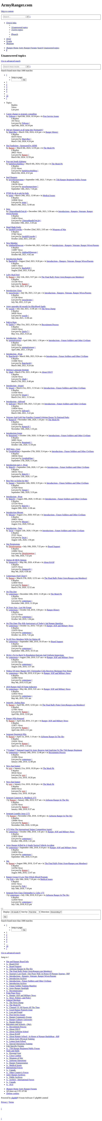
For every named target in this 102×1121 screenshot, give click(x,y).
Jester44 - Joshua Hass (15, 703)
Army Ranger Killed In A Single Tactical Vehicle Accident (30, 845)
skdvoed (12, 404)
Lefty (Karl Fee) (13, 275)
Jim (7, 861)
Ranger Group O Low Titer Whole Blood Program (27, 877)
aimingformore (15, 340)
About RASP (49, 562)
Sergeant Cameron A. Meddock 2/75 (21, 798)
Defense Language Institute (17, 370)
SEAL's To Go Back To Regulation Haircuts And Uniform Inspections (35, 655)
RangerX (12, 420)
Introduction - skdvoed (15, 401)
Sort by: (31, 912)
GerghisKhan (14, 451)
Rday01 (12, 467)
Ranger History (52, 132)
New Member (11, 243)
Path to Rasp (11, 322)
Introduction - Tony (14, 528)
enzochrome (14, 293)
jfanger (12, 483)
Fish (12, 879)
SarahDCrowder (15, 229)
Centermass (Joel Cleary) (16, 576)
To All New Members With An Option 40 (23, 639)
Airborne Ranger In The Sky (52, 737)
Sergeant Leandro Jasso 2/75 (18, 813)
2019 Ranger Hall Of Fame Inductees (21, 687)
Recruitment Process (50, 324)
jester (11, 195)
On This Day (11, 592)
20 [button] (7, 96)
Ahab (11, 372)
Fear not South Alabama (16, 161)
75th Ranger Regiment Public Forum (71, 180)
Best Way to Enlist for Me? (17, 481)
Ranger (12, 148)
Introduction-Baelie (14, 259)
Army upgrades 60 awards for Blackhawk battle (26, 306)
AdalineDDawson (16, 245)
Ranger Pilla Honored (15, 718)
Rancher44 (13, 356)
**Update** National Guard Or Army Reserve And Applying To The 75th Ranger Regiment (44, 750)
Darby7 (12, 324)
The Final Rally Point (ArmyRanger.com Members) (62, 277)
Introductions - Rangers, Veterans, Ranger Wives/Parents (75, 245)
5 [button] (6, 91)
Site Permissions (13, 544)
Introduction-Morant (14, 512)
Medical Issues (49, 195)
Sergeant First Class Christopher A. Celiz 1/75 (25, 893)
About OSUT (47, 372)
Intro (8, 209)
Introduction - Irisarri (15, 386)
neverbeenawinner (16, 180)
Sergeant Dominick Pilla (16, 734)
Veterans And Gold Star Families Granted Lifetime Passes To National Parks (37, 417)
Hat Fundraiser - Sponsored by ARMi (21, 146)
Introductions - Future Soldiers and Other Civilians (70, 340)
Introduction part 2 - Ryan (16, 465)
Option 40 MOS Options (16, 560)
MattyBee (13, 132)
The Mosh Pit (48, 148)
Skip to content (7, 11)
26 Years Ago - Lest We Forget (18, 607)
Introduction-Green (14, 433)
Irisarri (11, 388)
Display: (12, 912)
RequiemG (13, 435)
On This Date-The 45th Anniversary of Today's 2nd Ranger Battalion (34, 623)
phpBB (14, 1098)
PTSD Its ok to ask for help (17, 193)
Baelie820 (13, 261)
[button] (6, 75)
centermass (13, 594)
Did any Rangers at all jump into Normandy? (24, 130)
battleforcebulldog (16, 164)
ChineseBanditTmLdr (18, 211)
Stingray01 (13, 562)
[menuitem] (19, 27)
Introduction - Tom (14, 338)
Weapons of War (59, 229)
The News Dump (48, 309)
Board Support (54, 546)
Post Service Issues (51, 116)
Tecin (11, 531)
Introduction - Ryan (14, 354)
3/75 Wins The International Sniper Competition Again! (29, 829)
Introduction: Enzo (14, 290)
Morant (12, 515)
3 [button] (6, 87)
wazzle (11, 309)
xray (10, 768)
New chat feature (13, 766)
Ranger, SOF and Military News (60, 626)
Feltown (12, 116)
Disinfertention (15, 546)
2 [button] (6, 84)
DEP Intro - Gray (13, 449)
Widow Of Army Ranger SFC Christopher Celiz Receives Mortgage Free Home (39, 671)
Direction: (51, 912)
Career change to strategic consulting (21, 114)
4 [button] (6, 89)
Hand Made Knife (13, 227)
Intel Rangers (11, 177)
